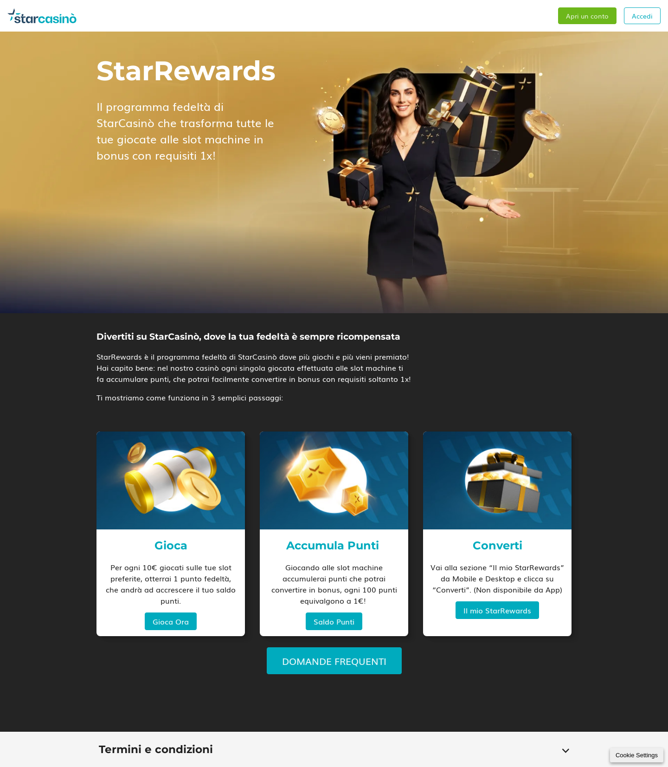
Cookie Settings (637, 755)
